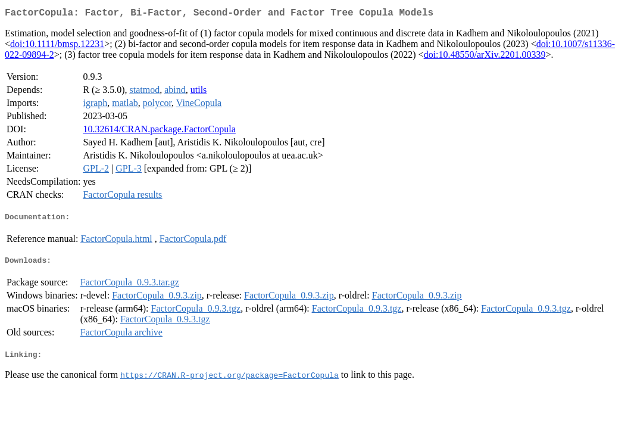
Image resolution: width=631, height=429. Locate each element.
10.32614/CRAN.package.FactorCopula (159, 131)
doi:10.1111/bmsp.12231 (57, 46)
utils (198, 92)
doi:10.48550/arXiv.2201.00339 (485, 57)
